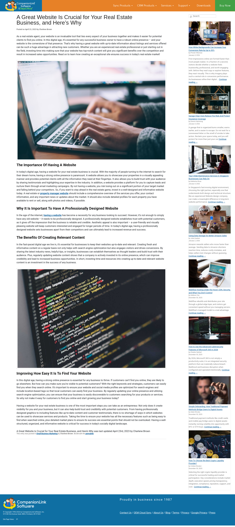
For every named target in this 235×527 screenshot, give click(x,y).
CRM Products (147, 5)
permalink (89, 434)
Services (167, 5)
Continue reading (216, 202)
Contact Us (126, 512)
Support (184, 5)
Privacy (185, 512)
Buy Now (225, 5)
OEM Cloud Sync (142, 512)
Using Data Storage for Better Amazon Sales (208, 236)
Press (212, 512)
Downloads (204, 5)
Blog (167, 512)
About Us (158, 512)
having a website (53, 215)
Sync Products (123, 5)
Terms (175, 512)
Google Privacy (199, 512)
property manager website (54, 193)
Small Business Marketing (47, 434)
